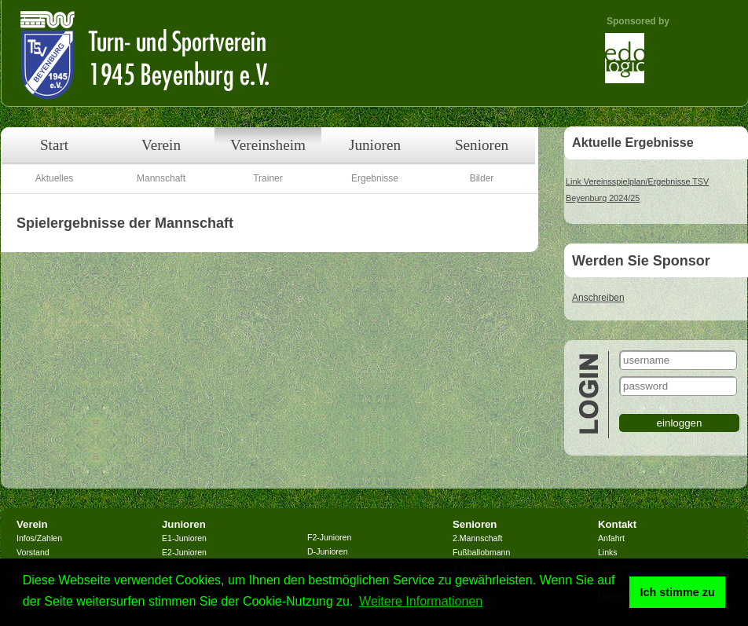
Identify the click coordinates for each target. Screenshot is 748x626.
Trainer (268, 178)
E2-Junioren (184, 552)
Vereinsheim (268, 145)
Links (608, 552)
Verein (161, 145)
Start (54, 145)
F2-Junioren (329, 537)
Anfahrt (611, 538)
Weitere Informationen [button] (420, 601)
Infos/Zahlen (39, 538)
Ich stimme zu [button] (677, 592)
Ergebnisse (374, 178)
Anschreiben (598, 297)
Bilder (482, 178)
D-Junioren (327, 551)
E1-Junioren (184, 538)
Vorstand (33, 552)
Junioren (375, 145)
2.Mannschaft (477, 538)
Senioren (481, 145)
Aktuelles (54, 178)
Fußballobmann (481, 552)
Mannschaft (161, 178)
